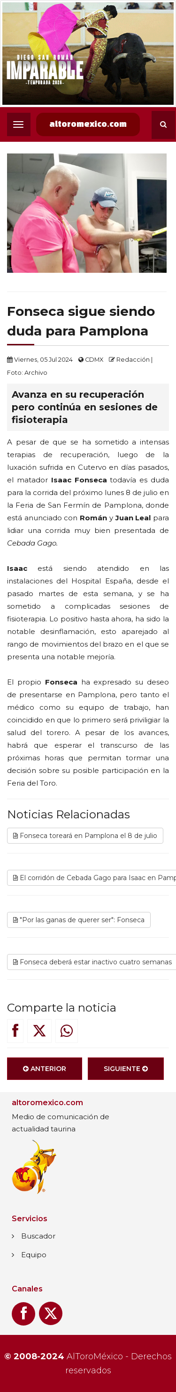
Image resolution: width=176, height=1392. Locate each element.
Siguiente (126, 1071)
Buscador (38, 1236)
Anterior (44, 1071)
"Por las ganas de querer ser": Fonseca (79, 922)
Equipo (33, 1254)
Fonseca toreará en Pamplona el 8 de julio (85, 838)
